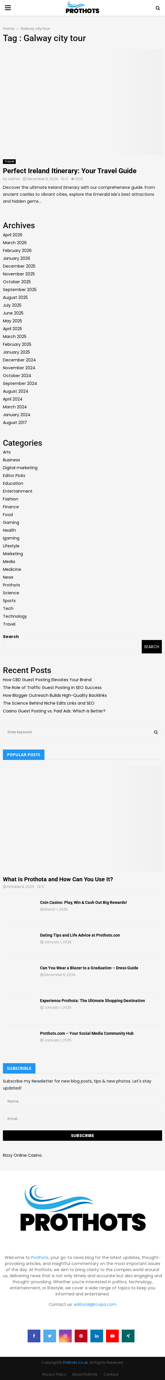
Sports (9, 601)
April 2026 (12, 235)
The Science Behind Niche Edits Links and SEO (48, 703)
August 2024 (15, 391)
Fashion (10, 499)
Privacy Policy (54, 1374)
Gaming (11, 522)
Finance (11, 507)
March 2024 (15, 407)
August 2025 (15, 297)
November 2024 (19, 368)
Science (11, 593)
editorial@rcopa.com (95, 1304)
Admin (14, 178)
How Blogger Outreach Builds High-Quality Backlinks (55, 695)
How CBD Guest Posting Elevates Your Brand (47, 680)
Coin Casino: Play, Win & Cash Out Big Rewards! (83, 902)
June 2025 (13, 313)
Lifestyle (11, 546)
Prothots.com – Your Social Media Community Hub (87, 1033)
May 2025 (12, 321)
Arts (7, 452)
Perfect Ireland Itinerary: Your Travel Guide (70, 171)
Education (13, 483)
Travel (9, 161)
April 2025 (12, 329)
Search (11, 636)
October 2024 (17, 376)
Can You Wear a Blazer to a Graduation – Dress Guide (89, 968)
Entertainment (18, 491)
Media (9, 561)
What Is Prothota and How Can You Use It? (58, 879)
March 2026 (15, 243)
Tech (8, 608)
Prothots (11, 585)
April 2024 (13, 399)
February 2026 (17, 250)
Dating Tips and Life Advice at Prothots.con (80, 935)
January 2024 (17, 415)
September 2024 (20, 383)
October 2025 (17, 282)
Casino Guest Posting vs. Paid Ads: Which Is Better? (54, 711)
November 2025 (19, 274)
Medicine (12, 569)
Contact (110, 1374)
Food (8, 515)
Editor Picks (14, 475)
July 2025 (12, 305)
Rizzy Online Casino (22, 1155)
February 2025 (17, 344)
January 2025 (16, 352)
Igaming (11, 538)
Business (11, 460)
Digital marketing (20, 468)
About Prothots (85, 1374)
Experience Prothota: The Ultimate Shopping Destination (92, 1000)
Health (9, 530)
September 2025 (20, 290)
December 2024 (19, 360)
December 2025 (19, 266)
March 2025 (14, 336)
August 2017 (15, 422)
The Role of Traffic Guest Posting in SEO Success (52, 687)
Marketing (13, 554)
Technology (15, 616)
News (8, 577)
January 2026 (16, 258)
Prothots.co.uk (75, 1362)
